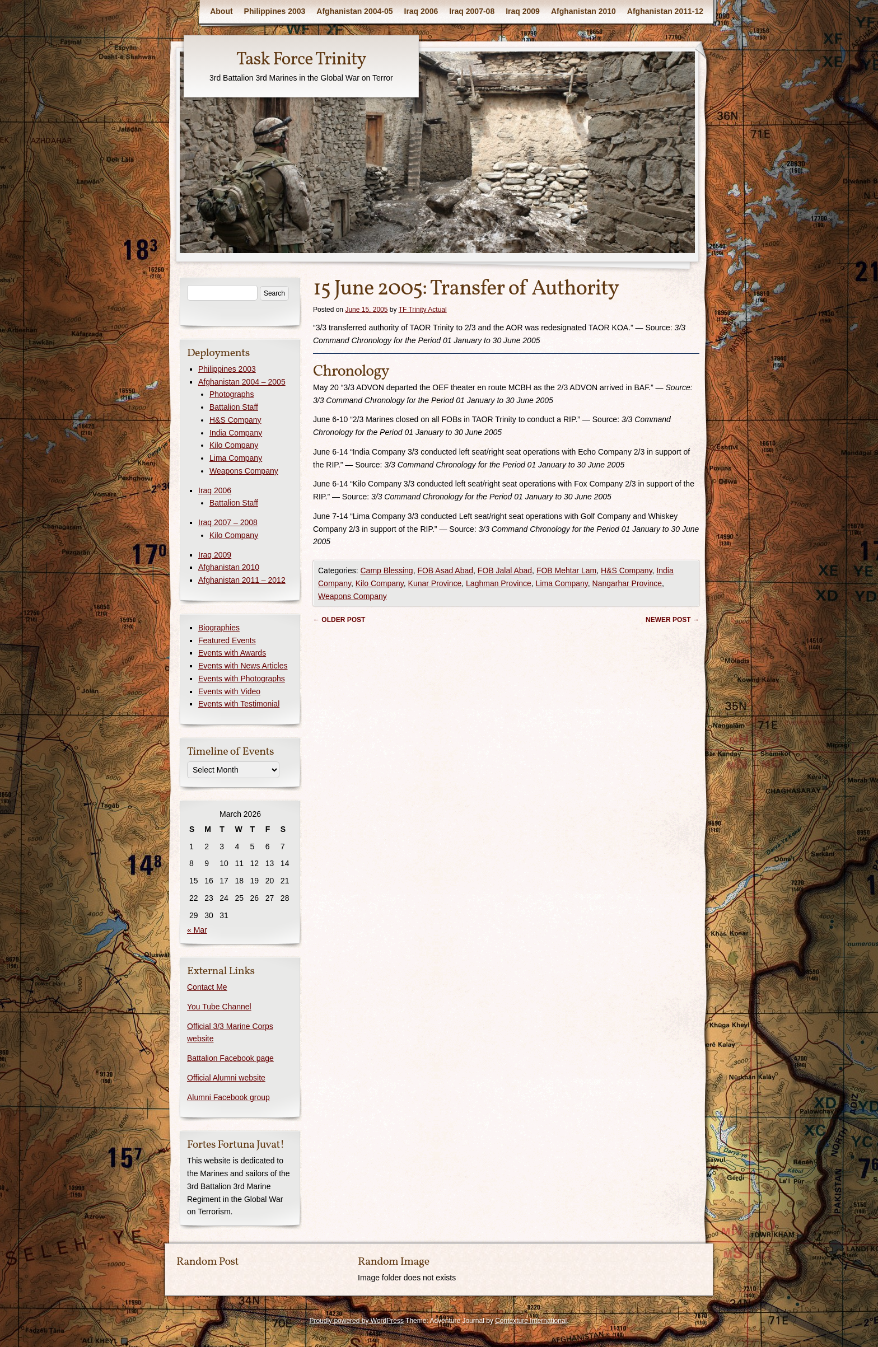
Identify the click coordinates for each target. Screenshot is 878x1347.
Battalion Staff (233, 407)
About (221, 11)
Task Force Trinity (301, 60)
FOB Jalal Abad (505, 570)
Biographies (219, 627)
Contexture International (531, 1321)
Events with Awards (232, 652)
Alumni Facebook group (228, 1097)
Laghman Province (498, 583)
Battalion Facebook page (230, 1058)
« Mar (197, 929)
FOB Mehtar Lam (566, 570)
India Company (235, 432)
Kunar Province (435, 583)
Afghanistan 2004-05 (354, 11)
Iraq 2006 (421, 11)
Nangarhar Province (627, 583)
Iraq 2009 (523, 11)
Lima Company (562, 583)
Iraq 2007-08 (471, 11)
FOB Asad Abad (445, 570)
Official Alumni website (226, 1077)
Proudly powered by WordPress (356, 1321)
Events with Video (229, 691)
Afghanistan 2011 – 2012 (242, 580)
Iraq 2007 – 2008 (228, 522)
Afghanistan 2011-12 (665, 11)
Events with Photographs (241, 678)
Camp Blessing (386, 570)
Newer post (672, 620)
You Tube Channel (219, 1006)
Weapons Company (352, 596)
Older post (339, 620)
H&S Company (626, 570)
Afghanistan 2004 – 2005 (242, 381)
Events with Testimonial (238, 703)
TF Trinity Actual (423, 310)
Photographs (231, 394)
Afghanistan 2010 (583, 11)
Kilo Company (380, 583)
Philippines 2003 (275, 11)
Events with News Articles (243, 665)
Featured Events (227, 640)
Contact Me (207, 987)
